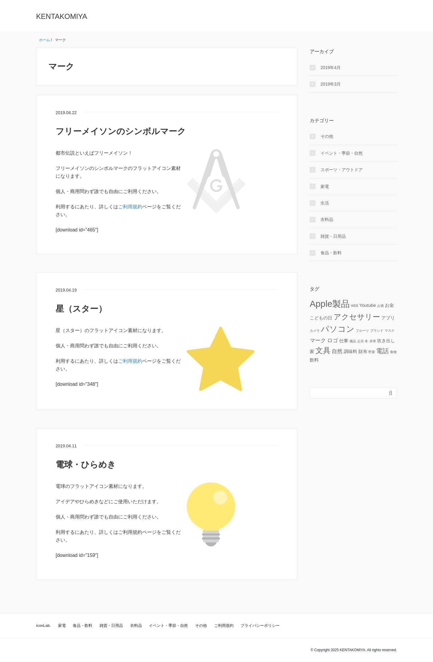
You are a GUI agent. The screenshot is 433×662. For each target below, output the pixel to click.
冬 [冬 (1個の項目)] (366, 341)
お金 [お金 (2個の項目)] (389, 305)
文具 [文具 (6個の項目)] (322, 350)
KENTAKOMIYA (61, 16)
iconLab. (43, 625)
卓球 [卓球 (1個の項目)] (372, 341)
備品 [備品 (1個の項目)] (352, 341)
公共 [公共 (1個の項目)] (360, 341)
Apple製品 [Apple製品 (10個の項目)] (330, 304)
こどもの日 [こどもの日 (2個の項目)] (321, 317)
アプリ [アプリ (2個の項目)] (388, 317)
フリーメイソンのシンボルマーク (121, 131)
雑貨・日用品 (333, 236)
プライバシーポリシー (260, 625)
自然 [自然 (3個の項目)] (337, 351)
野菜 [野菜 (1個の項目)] (371, 352)
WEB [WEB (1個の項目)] (354, 305)
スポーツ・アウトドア (342, 169)
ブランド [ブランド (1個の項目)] (376, 330)
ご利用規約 (130, 206)
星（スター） (81, 308)
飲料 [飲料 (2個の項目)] (314, 359)
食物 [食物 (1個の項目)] (393, 352)
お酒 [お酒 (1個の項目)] (380, 305)
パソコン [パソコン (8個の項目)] (338, 329)
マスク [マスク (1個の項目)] (390, 330)
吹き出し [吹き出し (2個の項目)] (386, 340)
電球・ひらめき (86, 464)
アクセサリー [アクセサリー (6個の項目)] (356, 317)
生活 (325, 203)
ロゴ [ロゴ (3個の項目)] (332, 340)
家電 (325, 186)
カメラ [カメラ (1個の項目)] (315, 330)
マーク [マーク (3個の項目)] (318, 340)
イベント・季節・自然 (342, 153)
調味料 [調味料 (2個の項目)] (350, 351)
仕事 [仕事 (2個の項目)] (343, 340)
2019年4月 (331, 67)
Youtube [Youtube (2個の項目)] (367, 305)
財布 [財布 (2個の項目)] (362, 351)
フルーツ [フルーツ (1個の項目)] (362, 330)
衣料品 (327, 219)
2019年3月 (331, 84)
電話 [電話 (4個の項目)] (382, 350)
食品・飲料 (331, 252)
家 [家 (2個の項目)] (312, 351)
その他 (327, 136)
